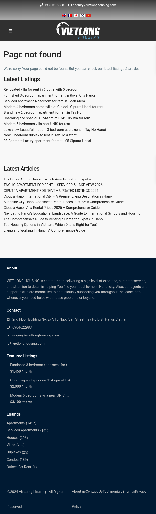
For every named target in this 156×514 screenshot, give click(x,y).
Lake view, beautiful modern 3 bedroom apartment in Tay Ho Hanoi (55, 130)
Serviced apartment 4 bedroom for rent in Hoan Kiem (44, 101)
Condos (13, 460)
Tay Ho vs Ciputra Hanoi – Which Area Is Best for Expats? (47, 179)
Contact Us (94, 491)
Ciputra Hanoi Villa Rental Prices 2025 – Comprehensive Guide (52, 208)
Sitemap (128, 491)
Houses (13, 438)
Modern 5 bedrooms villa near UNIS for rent (37, 124)
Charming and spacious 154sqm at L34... (41, 380)
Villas (11, 445)
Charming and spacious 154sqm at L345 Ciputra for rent (47, 118)
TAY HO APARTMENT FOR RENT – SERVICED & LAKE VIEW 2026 (53, 185)
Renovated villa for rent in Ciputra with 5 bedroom (41, 89)
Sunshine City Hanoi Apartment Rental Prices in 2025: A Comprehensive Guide (64, 202)
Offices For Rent (19, 467)
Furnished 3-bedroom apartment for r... (39, 365)
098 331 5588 (54, 5)
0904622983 (22, 327)
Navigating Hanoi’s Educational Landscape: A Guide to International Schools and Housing (72, 213)
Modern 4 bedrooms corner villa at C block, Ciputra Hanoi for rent (53, 107)
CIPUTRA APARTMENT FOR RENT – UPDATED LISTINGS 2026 (51, 191)
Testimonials (112, 491)
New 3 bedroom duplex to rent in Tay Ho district (40, 135)
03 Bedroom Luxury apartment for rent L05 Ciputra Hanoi (47, 141)
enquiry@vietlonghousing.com (94, 5)
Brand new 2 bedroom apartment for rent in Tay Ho (43, 112)
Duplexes (14, 452)
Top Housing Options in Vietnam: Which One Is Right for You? (51, 225)
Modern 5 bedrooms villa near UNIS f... (39, 395)
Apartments (16, 423)
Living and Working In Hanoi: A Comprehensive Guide (44, 230)
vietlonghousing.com (28, 343)
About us (79, 491)
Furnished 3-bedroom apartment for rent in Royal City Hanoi (49, 95)
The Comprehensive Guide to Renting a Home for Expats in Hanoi (54, 219)
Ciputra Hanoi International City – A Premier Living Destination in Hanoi (58, 196)
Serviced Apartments (23, 430)
